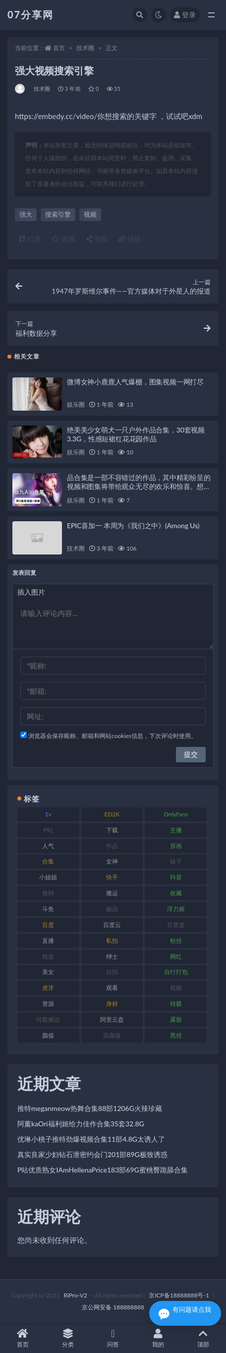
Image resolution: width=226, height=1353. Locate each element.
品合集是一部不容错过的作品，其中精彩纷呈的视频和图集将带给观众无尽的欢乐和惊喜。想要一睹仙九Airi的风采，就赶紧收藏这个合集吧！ (139, 486)
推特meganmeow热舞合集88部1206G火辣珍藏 (89, 1108)
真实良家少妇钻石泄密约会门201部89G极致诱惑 (92, 1154)
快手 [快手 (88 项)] (112, 877)
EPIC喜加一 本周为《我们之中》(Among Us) (133, 525)
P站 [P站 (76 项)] (48, 830)
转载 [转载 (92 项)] (176, 1003)
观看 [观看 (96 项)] (112, 987)
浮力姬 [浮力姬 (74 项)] (176, 909)
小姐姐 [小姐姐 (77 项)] (48, 877)
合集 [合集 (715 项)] (48, 861)
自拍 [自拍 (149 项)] (112, 972)
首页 (59, 48)
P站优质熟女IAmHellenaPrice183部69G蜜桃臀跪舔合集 (102, 1170)
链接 (129, 239)
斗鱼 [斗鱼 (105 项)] (48, 909)
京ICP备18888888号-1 (179, 1295)
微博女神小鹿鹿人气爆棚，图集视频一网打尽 (135, 381)
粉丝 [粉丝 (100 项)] (176, 940)
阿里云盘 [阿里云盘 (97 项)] (112, 1019)
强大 (25, 214)
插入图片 (31, 592)
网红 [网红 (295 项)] (176, 956)
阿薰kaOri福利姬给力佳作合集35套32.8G (80, 1123)
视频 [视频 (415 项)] (176, 987)
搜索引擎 (58, 214)
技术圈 (85, 48)
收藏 (63, 239)
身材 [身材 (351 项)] (112, 1003)
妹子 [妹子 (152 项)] (176, 861)
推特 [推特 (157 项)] (48, 893)
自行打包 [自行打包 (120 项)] (176, 972)
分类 (67, 1338)
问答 (112, 1338)
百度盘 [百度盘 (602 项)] (176, 924)
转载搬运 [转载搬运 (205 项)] (48, 1019)
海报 (97, 239)
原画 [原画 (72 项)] (176, 846)
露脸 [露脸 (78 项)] (176, 1019)
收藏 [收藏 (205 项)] (176, 893)
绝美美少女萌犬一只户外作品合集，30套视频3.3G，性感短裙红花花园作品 (136, 434)
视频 (90, 214)
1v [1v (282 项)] (48, 814)
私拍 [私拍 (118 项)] (112, 940)
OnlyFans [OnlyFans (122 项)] (176, 814)
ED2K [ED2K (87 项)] (112, 814)
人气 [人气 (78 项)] (48, 846)
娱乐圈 (75, 404)
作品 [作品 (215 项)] (112, 846)
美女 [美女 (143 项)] (48, 972)
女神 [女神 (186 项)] (112, 861)
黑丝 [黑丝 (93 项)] (176, 1035)
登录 (185, 14)
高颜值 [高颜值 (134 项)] (112, 1035)
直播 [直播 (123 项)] (48, 940)
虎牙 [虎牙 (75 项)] (48, 987)
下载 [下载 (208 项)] (112, 830)
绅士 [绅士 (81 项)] (112, 956)
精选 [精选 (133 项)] (48, 956)
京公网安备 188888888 (113, 1307)
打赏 (30, 239)
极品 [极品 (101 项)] (112, 909)
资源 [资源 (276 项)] (48, 1003)
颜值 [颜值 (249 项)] (48, 1035)
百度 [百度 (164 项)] (48, 924)
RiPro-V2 (75, 1295)
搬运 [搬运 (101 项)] (112, 893)
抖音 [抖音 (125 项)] (176, 877)
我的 (158, 1338)
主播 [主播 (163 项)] (176, 830)
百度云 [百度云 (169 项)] (112, 924)
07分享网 (30, 14)
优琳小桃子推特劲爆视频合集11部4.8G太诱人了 (91, 1139)
